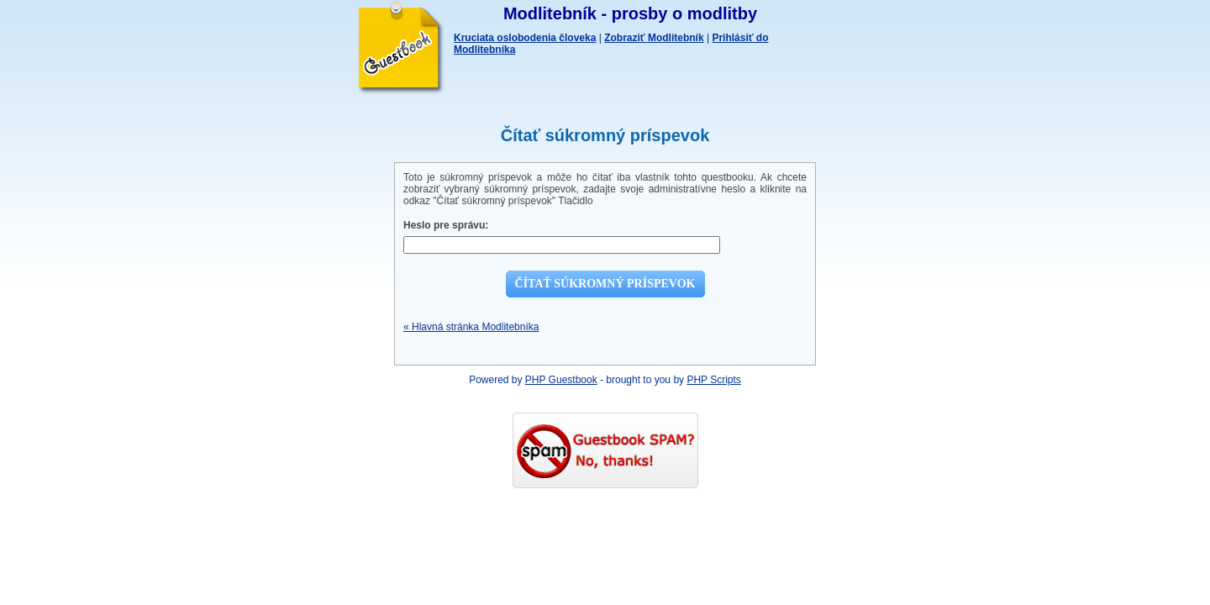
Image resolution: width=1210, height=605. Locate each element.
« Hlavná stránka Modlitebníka (471, 327)
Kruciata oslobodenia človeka (525, 38)
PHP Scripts (713, 380)
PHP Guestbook (561, 380)
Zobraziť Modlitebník (653, 38)
